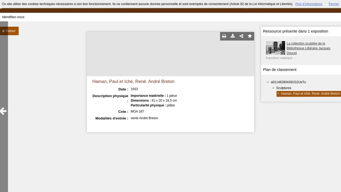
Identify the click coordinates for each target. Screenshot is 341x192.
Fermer (334, 4)
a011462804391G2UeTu (288, 82)
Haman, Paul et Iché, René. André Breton (310, 93)
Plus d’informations (308, 4)
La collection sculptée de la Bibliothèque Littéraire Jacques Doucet (308, 48)
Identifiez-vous (13, 17)
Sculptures (283, 88)
